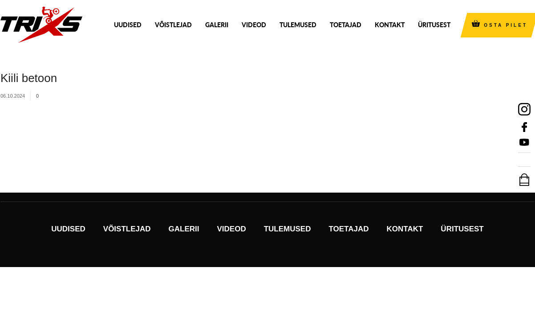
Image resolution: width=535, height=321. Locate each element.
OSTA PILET (505, 25)
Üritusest (434, 25)
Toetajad (345, 25)
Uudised (128, 25)
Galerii (216, 25)
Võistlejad (173, 25)
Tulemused (298, 25)
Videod (254, 25)
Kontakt (390, 25)
